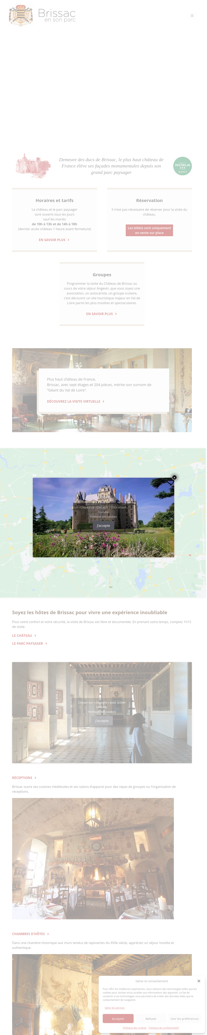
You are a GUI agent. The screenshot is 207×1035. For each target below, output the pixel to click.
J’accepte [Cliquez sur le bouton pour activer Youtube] (103, 525)
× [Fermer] (174, 477)
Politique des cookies (103, 516)
